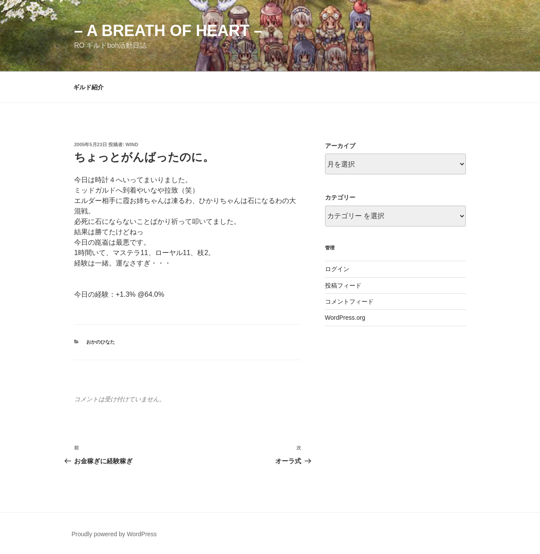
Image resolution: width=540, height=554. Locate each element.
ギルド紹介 (88, 87)
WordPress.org (345, 317)
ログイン (337, 269)
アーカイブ (340, 145)
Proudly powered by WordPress (114, 534)
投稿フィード (343, 285)
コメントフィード (349, 301)
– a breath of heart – (168, 30)
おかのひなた (100, 341)
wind (132, 144)
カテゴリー (340, 197)
